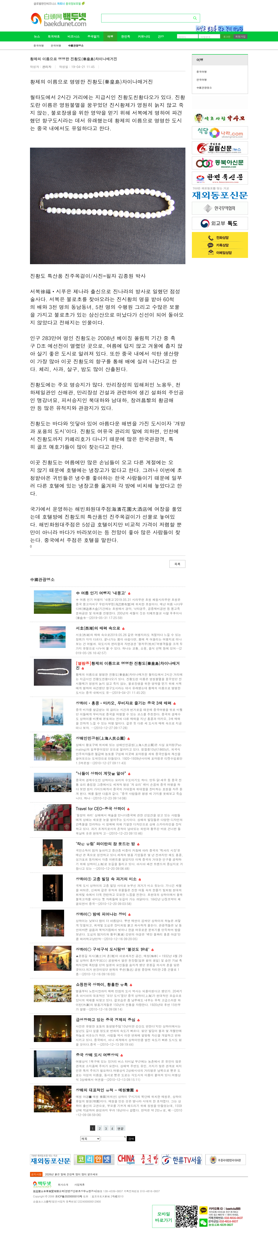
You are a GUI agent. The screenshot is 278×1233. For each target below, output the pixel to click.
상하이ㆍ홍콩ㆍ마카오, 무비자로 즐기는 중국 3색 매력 (126, 703)
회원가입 (240, 36)
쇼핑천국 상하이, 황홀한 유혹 (104, 984)
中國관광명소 (76, 45)
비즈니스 (74, 36)
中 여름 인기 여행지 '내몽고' (103, 593)
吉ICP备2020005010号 (68, 1196)
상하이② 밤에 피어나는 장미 (103, 914)
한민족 (125, 36)
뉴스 (37, 36)
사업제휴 (79, 1184)
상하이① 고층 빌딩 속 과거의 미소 (108, 879)
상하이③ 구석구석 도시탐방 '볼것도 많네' (115, 949)
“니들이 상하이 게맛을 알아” (103, 773)
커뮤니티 (144, 36)
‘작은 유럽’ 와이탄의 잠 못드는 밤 (107, 843)
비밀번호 (206, 37)
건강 (161, 36)
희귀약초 (54, 36)
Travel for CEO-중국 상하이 (103, 808)
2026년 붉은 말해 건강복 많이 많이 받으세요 (71, 1174)
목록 (177, 564)
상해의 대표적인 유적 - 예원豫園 (107, 1090)
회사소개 (63, 1184)
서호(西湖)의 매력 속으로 (100, 628)
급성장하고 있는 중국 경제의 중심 (108, 1019)
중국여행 (38, 45)
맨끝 (121, 1128)
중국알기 (93, 36)
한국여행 (56, 45)
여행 (110, 36)
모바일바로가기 (163, 1217)
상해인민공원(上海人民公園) (103, 738)
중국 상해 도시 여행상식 (99, 1055)
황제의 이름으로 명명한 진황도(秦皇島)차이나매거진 (128, 665)
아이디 (182, 37)
